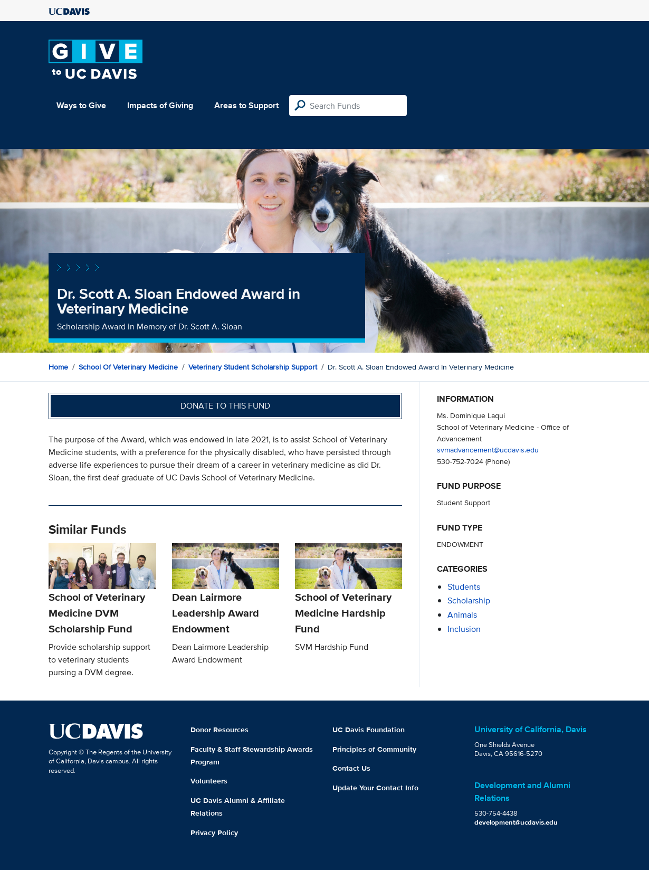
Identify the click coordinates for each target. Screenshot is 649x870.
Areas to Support (246, 105)
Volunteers (208, 781)
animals (462, 615)
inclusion (464, 629)
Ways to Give (81, 105)
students (463, 587)
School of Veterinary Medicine (128, 367)
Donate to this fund (225, 406)
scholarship (468, 600)
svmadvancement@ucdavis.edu (488, 449)
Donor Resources (219, 729)
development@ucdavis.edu (516, 822)
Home (58, 367)
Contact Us (351, 768)
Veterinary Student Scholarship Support (252, 367)
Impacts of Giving (160, 105)
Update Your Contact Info (375, 787)
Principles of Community (374, 749)
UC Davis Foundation (368, 729)
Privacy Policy (214, 832)
